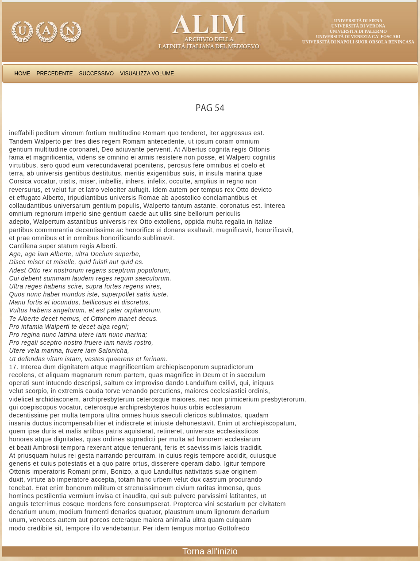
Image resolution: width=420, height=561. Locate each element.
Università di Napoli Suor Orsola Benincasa (358, 41)
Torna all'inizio (210, 551)
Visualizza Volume (147, 73)
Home (23, 73)
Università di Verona (358, 25)
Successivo (96, 73)
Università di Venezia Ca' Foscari (358, 36)
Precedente (55, 73)
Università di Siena (358, 20)
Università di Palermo (358, 31)
